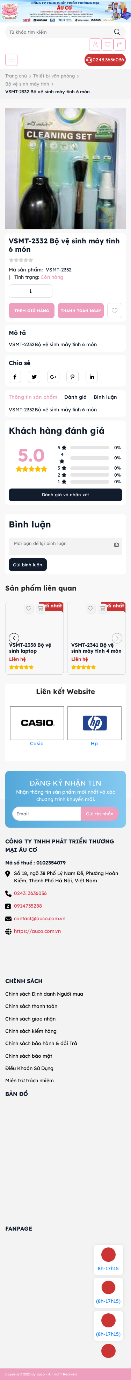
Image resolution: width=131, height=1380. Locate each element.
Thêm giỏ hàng (31, 310)
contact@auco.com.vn (39, 918)
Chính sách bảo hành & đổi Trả (41, 1043)
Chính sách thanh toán (31, 1006)
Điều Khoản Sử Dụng (29, 1068)
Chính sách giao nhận (30, 1019)
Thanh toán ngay (81, 310)
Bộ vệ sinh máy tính (27, 84)
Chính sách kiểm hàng (31, 1031)
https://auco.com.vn (37, 931)
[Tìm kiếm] (117, 32)
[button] (14, 638)
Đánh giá (75, 397)
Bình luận (105, 397)
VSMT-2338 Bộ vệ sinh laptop (30, 648)
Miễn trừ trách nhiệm (29, 1080)
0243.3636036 (105, 59)
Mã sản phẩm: (26, 270)
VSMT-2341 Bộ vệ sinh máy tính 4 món (96, 648)
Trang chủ (16, 76)
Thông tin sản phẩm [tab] (33, 397)
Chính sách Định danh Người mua (44, 994)
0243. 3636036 (30, 893)
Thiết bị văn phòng (54, 76)
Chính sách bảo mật (28, 1056)
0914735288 (28, 906)
